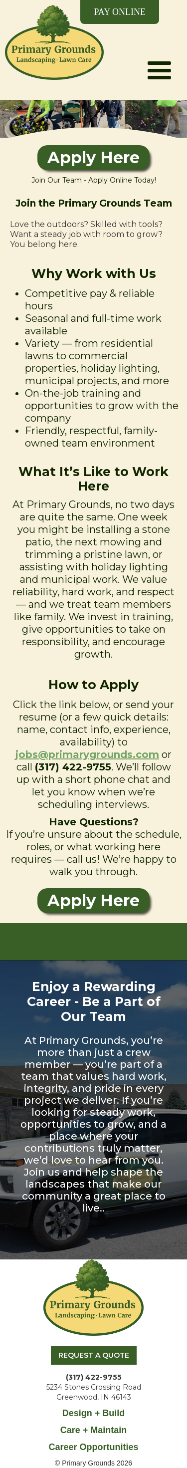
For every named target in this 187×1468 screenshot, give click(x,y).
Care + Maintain (93, 1430)
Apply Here (93, 157)
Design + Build (93, 1413)
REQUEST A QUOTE (93, 1355)
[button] (159, 49)
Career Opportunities (93, 1447)
